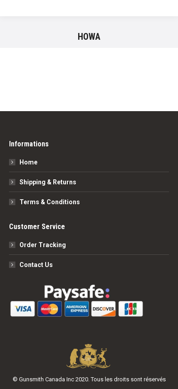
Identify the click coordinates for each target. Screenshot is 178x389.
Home (28, 162)
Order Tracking (42, 244)
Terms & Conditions (49, 202)
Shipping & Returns (47, 182)
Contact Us (36, 264)
